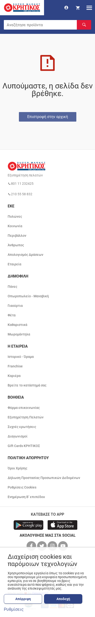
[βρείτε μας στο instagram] (53, 546)
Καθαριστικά (17, 325)
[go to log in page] (66, 7)
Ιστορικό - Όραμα (21, 357)
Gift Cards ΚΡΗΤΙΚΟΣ (24, 446)
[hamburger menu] (89, 7)
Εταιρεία (14, 264)
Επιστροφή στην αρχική (47, 116)
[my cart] (78, 7)
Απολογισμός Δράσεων (25, 255)
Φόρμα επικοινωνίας (24, 408)
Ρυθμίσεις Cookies (22, 487)
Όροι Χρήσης (17, 468)
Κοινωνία (15, 226)
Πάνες (12, 286)
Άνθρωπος (16, 245)
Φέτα (12, 315)
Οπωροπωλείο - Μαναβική (28, 296)
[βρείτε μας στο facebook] (32, 546)
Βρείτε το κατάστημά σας (27, 385)
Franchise (15, 366)
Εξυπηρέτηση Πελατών (26, 417)
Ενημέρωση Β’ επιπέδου (26, 497)
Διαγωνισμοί (18, 436)
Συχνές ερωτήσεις (22, 427)
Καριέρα (14, 376)
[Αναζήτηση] (84, 25)
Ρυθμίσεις (14, 609)
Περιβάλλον (17, 235)
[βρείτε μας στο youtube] (63, 546)
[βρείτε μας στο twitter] (42, 546)
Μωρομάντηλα (19, 334)
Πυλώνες (15, 216)
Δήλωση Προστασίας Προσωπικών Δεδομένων (44, 478)
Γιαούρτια (15, 306)
